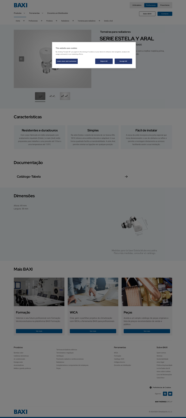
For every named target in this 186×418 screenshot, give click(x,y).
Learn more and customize (66, 61)
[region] (94, 55)
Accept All (123, 61)
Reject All (104, 61)
